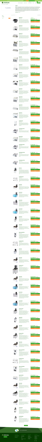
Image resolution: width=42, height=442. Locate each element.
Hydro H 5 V (20, 25)
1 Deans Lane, (36, 436)
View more (26, 425)
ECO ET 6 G (20, 216)
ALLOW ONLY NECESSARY (31, 0)
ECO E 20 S (20, 224)
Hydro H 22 (20, 80)
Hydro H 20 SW (21, 375)
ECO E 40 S (20, 383)
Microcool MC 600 (21, 366)
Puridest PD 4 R (21, 176)
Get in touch (36, 434)
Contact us (36, 439)
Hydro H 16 (20, 72)
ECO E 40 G (20, 399)
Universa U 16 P (21, 333)
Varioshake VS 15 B (22, 152)
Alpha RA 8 (20, 317)
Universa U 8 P (21, 308)
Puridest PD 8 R (21, 241)
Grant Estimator (16, 437)
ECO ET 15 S (20, 200)
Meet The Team (22, 436)
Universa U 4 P (21, 265)
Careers (22, 439)
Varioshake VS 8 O (22, 128)
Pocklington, (36, 437)
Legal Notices (29, 434)
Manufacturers (16, 436)
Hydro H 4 (20, 41)
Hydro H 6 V (20, 64)
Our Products (16, 434)
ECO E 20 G (20, 325)
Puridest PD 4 (21, 120)
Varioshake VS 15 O (22, 160)
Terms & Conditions (30, 437)
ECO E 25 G (20, 342)
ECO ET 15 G (20, 292)
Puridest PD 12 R (21, 358)
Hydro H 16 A (21, 136)
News (21, 437)
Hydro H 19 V (21, 49)
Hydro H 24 (20, 88)
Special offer (32, 17)
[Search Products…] (33, 1)
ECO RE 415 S (21, 407)
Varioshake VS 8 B (21, 144)
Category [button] (3, 16)
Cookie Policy (29, 436)
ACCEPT (27, 0)
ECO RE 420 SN (21, 416)
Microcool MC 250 (21, 232)
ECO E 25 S (20, 257)
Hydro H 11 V (20, 33)
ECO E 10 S (20, 184)
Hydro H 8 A (20, 96)
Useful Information (23, 434)
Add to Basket (35, 20)
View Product (35, 28)
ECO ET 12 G (20, 284)
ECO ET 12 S (20, 192)
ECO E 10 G (20, 276)
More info (25, 0)
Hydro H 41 (20, 112)
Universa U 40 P (21, 391)
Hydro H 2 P (20, 17)
